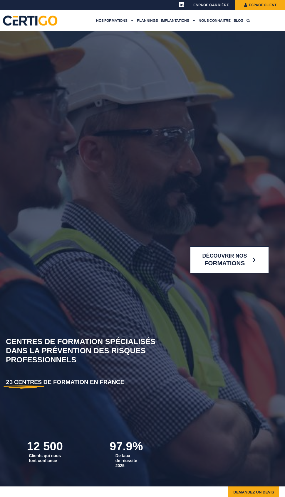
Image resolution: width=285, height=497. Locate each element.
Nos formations (115, 20)
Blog (239, 20)
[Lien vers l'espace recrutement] (211, 5)
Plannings (147, 20)
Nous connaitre (215, 20)
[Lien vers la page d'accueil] (30, 20)
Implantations (178, 20)
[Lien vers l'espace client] (260, 5)
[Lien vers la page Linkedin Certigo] (182, 4)
